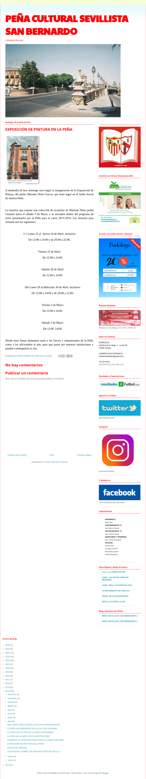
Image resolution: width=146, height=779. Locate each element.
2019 (7, 672)
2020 (7, 668)
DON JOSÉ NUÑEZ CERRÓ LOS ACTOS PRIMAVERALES (33, 725)
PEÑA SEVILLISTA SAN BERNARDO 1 (120, 616)
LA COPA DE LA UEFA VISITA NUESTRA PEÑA (28, 736)
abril (10, 721)
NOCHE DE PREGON (17, 748)
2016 (7, 683)
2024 (7, 653)
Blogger (105, 773)
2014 (7, 691)
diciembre (12, 694)
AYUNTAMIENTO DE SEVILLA (116, 591)
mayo (10, 717)
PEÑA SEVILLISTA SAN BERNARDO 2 (120, 621)
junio (10, 714)
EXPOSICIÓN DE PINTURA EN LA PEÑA (25, 744)
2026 (7, 645)
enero (10, 760)
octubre (11, 702)
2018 (7, 676)
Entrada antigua (84, 455)
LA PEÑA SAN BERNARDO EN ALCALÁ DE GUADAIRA (32, 728)
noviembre (12, 698)
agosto (11, 706)
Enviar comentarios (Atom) (55, 462)
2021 (7, 664)
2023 (7, 656)
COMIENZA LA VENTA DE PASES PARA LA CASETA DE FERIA (35, 740)
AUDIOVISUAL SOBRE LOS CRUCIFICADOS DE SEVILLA (33, 751)
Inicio (52, 455)
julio (10, 710)
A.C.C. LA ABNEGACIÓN (113, 572)
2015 (7, 687)
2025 (7, 649)
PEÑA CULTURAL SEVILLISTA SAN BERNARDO (66, 24)
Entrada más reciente (17, 455)
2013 (7, 765)
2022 (7, 660)
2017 (7, 679)
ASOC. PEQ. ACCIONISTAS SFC (117, 585)
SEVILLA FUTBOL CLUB (113, 601)
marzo (11, 756)
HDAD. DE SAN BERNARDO (115, 596)
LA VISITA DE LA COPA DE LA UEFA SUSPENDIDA (30, 732)
